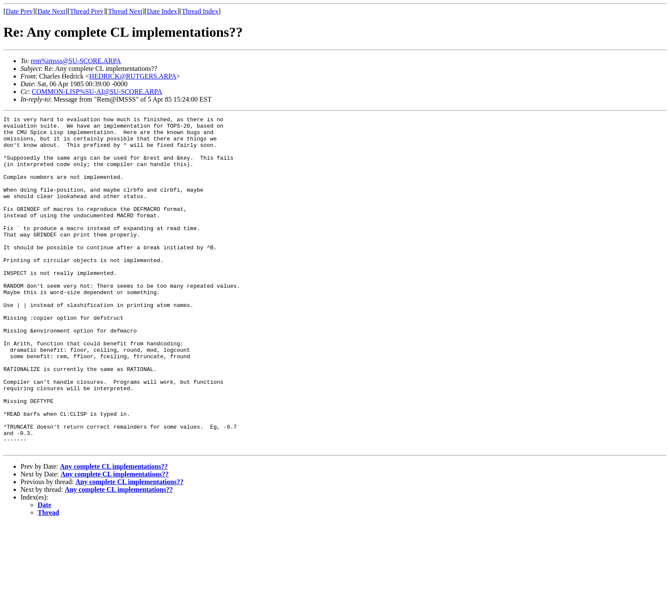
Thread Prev (86, 11)
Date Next (51, 11)
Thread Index (200, 11)
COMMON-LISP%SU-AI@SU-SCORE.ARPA (97, 91)
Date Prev (19, 11)
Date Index (162, 11)
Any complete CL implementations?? (114, 533)
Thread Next (125, 11)
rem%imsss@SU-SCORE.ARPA (76, 60)
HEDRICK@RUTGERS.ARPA (132, 76)
